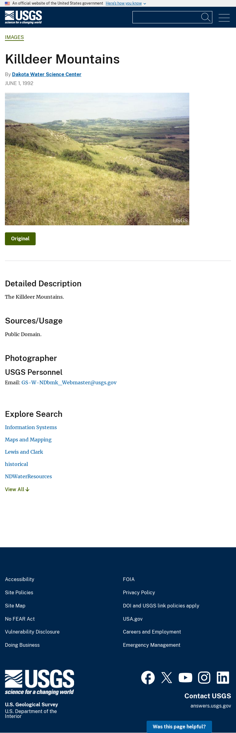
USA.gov (133, 619)
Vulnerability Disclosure (32, 632)
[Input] (172, 17)
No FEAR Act (20, 619)
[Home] (23, 22)
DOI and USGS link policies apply (161, 606)
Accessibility (19, 579)
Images (14, 37)
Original (20, 239)
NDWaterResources (28, 476)
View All (17, 489)
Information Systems (31, 427)
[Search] (206, 17)
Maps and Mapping (28, 439)
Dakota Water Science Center (46, 74)
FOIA (129, 579)
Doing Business (22, 645)
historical (16, 464)
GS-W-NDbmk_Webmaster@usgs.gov (69, 382)
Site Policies (19, 592)
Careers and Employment (152, 632)
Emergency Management (151, 645)
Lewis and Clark (24, 452)
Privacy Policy (139, 592)
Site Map (15, 606)
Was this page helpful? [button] (179, 727)
